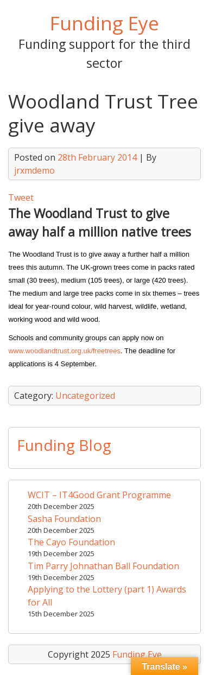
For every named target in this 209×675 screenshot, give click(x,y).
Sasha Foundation (64, 519)
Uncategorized (85, 396)
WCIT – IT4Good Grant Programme (99, 495)
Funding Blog (64, 445)
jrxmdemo (34, 170)
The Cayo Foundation (71, 542)
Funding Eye (104, 23)
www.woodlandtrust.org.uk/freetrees (64, 351)
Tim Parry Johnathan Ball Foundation (103, 566)
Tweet (21, 197)
